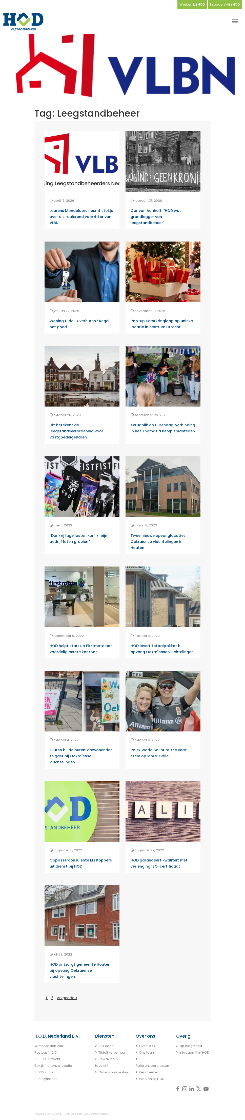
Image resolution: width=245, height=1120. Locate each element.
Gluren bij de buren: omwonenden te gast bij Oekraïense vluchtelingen (81, 756)
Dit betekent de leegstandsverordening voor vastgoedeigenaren (76, 431)
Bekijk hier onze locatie (53, 1065)
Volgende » (67, 997)
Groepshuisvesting (113, 1072)
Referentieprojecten (152, 1065)
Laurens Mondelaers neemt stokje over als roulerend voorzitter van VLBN (81, 216)
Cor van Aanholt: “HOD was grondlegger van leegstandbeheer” (156, 216)
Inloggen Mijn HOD (225, 4)
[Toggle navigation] (235, 21)
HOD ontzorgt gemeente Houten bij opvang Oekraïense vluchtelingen (80, 970)
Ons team (147, 1052)
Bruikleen (106, 1045)
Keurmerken (149, 1072)
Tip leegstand (190, 1045)
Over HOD (147, 1045)
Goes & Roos (60, 1114)
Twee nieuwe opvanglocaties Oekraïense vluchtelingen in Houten (158, 541)
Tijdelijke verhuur (112, 1052)
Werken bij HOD (192, 4)
